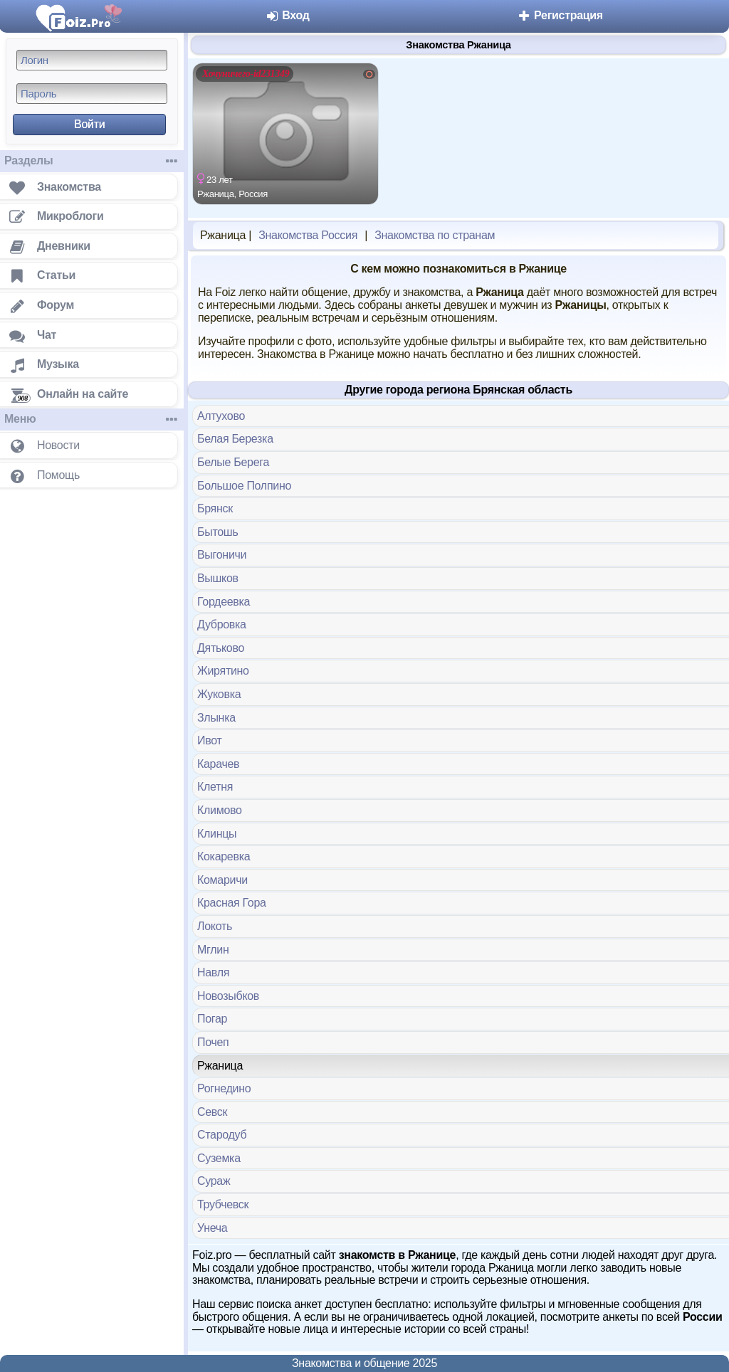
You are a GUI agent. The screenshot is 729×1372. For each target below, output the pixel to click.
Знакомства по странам (434, 235)
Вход (287, 15)
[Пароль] (91, 93)
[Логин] (91, 60)
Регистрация (560, 15)
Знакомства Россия (307, 235)
